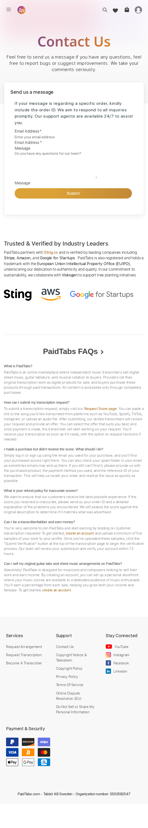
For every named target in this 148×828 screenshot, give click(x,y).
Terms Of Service (69, 684)
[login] (138, 10)
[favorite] (115, 10)
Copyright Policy (69, 668)
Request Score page (100, 409)
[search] (103, 10)
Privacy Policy (67, 676)
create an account (80, 533)
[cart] (126, 10)
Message (22, 148)
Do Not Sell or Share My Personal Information (75, 709)
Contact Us (65, 646)
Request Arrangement (24, 646)
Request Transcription (24, 654)
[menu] (8, 9)
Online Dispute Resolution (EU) (69, 696)
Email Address (28, 131)
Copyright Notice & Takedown (71, 657)
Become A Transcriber (24, 663)
